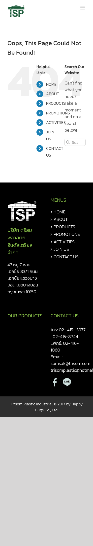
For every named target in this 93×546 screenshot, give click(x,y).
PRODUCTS (55, 103)
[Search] (68, 142)
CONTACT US (66, 257)
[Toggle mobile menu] (83, 7)
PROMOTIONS (58, 113)
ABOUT (52, 94)
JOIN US (61, 249)
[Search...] (75, 142)
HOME (51, 84)
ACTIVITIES (56, 122)
